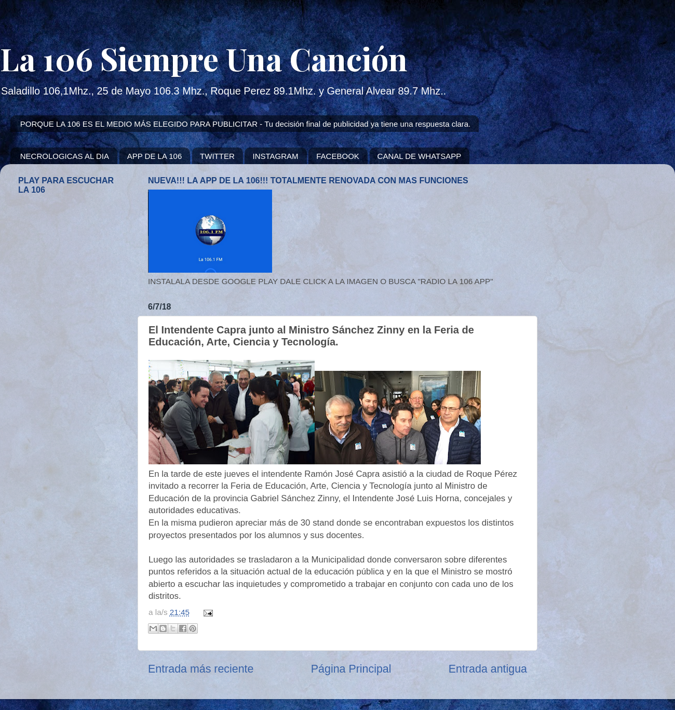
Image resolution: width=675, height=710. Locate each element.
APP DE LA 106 (154, 156)
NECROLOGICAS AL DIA (64, 156)
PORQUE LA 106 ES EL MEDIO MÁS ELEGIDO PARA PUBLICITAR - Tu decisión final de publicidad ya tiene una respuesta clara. (245, 123)
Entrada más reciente (200, 669)
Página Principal (351, 669)
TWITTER (217, 156)
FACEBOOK (337, 156)
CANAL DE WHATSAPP (419, 156)
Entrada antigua (488, 669)
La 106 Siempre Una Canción (204, 58)
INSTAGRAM (275, 156)
